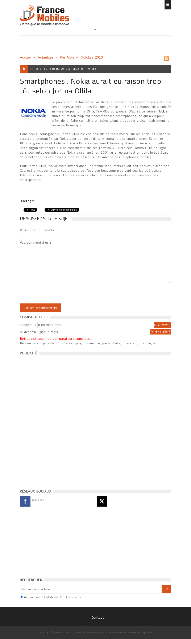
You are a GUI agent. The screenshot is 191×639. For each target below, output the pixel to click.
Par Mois (67, 57)
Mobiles (52, 597)
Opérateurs (73, 597)
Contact (98, 617)
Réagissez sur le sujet (45, 218)
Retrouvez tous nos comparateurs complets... (56, 338)
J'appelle (26, 324)
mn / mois (54, 324)
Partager (28, 200)
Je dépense (29, 331)
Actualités (46, 57)
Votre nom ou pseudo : (38, 230)
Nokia (163, 111)
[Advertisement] (95, 37)
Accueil (26, 57)
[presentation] (55, 293)
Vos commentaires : (35, 242)
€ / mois (51, 331)
